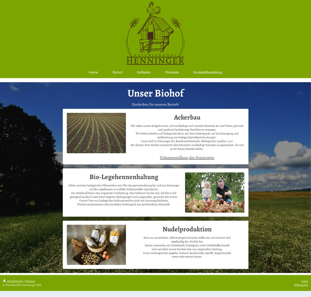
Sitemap (30, 281)
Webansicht (301, 285)
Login (304, 281)
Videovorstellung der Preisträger (187, 157)
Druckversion (13, 281)
